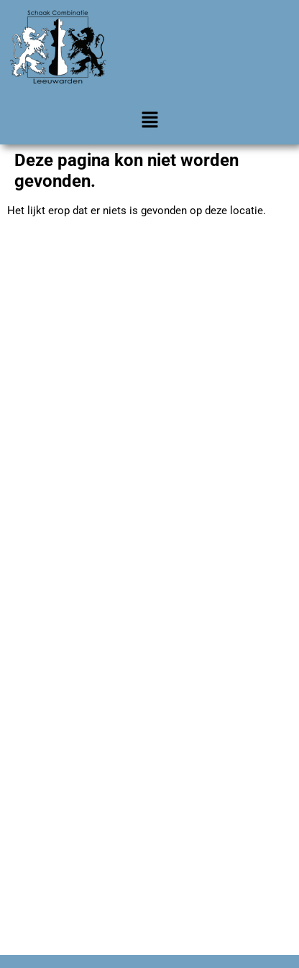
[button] (149, 121)
